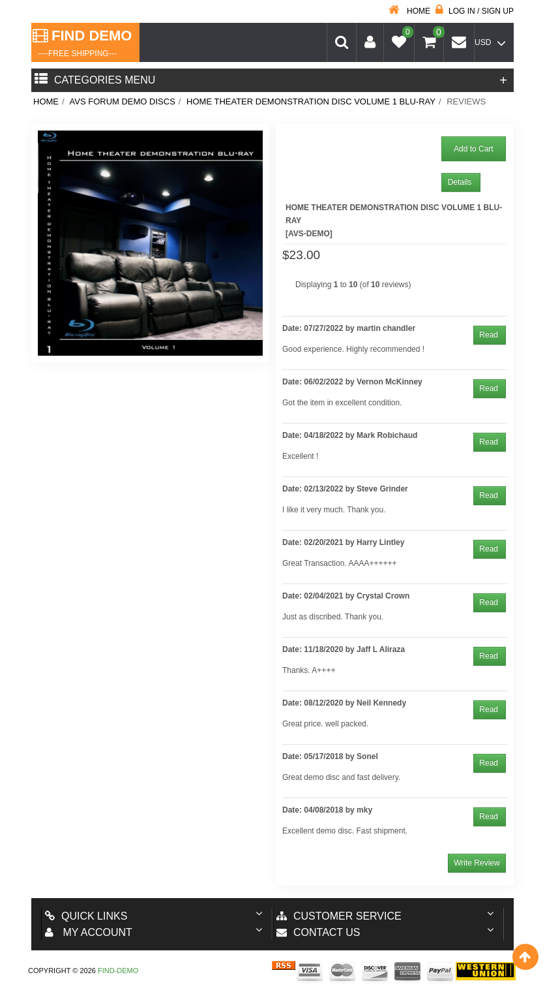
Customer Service (339, 916)
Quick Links (86, 916)
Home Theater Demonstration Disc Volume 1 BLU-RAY (310, 101)
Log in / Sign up (474, 11)
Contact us (318, 932)
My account (88, 932)
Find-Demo (118, 970)
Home (409, 11)
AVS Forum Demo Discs (122, 101)
